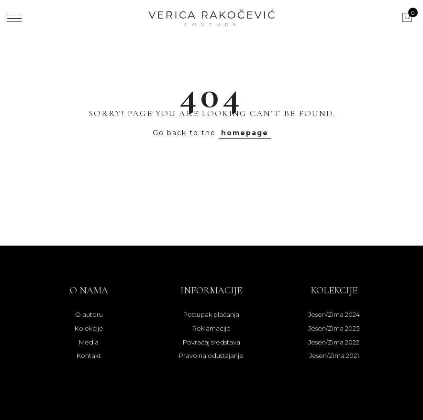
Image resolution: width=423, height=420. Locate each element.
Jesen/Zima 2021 (334, 355)
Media (89, 342)
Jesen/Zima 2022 (333, 342)
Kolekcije (89, 328)
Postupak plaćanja (211, 314)
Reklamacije (211, 328)
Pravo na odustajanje (211, 355)
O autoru (89, 314)
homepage (244, 133)
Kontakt (89, 355)
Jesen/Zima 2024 (334, 314)
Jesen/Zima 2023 (334, 328)
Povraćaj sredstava (211, 342)
